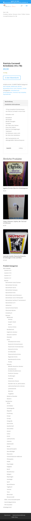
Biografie (9, 411)
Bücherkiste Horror (11, 287)
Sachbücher (9, 401)
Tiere (8, 492)
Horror (10, 324)
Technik (9, 489)
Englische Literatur (12, 332)
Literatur (9, 364)
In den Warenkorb (12, 78)
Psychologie (10, 464)
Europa (9, 418)
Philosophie (10, 459)
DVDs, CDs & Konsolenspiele (12, 499)
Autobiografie (10, 408)
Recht (8, 469)
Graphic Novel (12, 322)
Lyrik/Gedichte (12, 388)
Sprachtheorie (11, 484)
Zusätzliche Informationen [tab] (12, 104)
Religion (9, 474)
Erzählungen (11, 376)
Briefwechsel (10, 329)
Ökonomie (9, 454)
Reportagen (10, 477)
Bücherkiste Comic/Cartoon (13, 282)
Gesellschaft (10, 426)
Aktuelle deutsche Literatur (15, 366)
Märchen (10, 391)
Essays (8, 416)
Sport (8, 482)
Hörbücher (9, 305)
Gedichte (10, 378)
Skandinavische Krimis (14, 359)
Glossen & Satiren (12, 334)
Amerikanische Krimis (14, 341)
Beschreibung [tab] (9, 101)
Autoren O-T (7, 275)
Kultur (8, 433)
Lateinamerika (11, 439)
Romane (15, 14)
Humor (9, 431)
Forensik (15, 92)
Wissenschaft (10, 497)
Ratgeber (9, 466)
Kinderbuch (9, 313)
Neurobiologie (11, 451)
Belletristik (14, 86)
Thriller (23, 14)
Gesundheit (10, 428)
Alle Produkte (6, 86)
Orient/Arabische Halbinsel (14, 456)
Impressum (7, 515)
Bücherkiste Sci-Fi (10, 303)
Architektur (10, 406)
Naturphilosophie (12, 449)
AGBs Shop (15, 517)
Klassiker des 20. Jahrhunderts (16, 383)
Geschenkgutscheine (10, 502)
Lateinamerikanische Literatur (16, 386)
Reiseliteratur (10, 472)
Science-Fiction (12, 327)
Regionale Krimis (12, 357)
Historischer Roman (13, 381)
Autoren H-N (7, 273)
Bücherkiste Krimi (8, 88)
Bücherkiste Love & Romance (14, 295)
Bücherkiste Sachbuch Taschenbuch (16, 300)
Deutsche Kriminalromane (15, 344)
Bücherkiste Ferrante (11, 285)
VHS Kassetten (8, 504)
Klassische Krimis (13, 349)
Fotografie (9, 421)
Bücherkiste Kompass (12, 290)
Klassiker (9, 337)
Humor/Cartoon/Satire (12, 308)
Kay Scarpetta (22, 92)
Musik (8, 446)
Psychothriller (7, 94)
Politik (8, 461)
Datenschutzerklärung (19, 515)
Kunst (8, 436)
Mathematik (10, 444)
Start (4, 12)
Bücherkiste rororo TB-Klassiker (14, 297)
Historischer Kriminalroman (15, 346)
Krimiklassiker (12, 351)
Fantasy (10, 319)
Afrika (8, 403)
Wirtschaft (10, 494)
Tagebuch (9, 487)
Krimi (19, 14)
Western (9, 398)
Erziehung (9, 413)
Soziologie (9, 479)
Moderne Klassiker (12, 396)
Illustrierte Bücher (11, 310)
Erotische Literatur (13, 373)
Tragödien (11, 393)
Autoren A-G (7, 270)
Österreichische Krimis (14, 354)
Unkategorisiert (7, 507)
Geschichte (10, 423)
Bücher (10, 14)
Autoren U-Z (7, 278)
